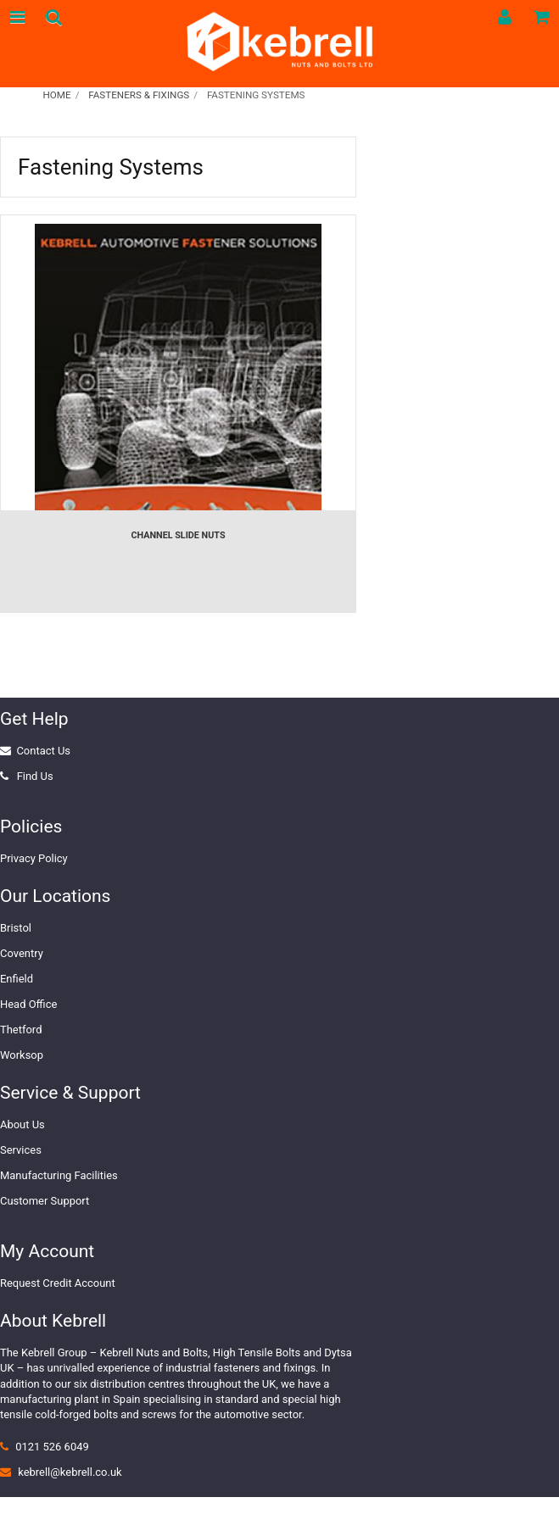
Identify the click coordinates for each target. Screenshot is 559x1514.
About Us (22, 1124)
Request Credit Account (57, 1283)
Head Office (28, 1004)
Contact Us (43, 750)
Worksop (21, 1055)
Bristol (15, 927)
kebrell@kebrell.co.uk (69, 1472)
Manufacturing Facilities (59, 1175)
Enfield (16, 978)
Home (56, 95)
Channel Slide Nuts (178, 535)
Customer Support (44, 1200)
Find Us (35, 776)
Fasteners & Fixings (138, 95)
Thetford (21, 1029)
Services (21, 1150)
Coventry (21, 953)
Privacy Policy (34, 858)
